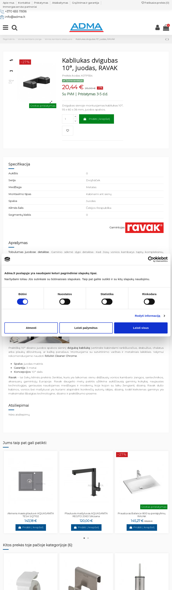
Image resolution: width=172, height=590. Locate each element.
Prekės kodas (71, 75)
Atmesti (31, 327)
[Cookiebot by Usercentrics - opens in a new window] (151, 259)
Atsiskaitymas (60, 2)
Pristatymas (41, 2)
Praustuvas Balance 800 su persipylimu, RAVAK (142, 515)
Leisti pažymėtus (86, 327)
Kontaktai (24, 2)
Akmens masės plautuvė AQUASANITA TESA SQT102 (30, 515)
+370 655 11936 (15, 11)
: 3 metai (25, 367)
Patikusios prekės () (155, 2)
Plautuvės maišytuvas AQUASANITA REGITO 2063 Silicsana (86, 515)
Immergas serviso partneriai (20, 6)
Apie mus (8, 2)
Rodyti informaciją (147, 315)
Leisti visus (141, 327)
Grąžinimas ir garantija (85, 2)
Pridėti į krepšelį (96, 119)
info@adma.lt (15, 17)
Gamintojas (116, 227)
